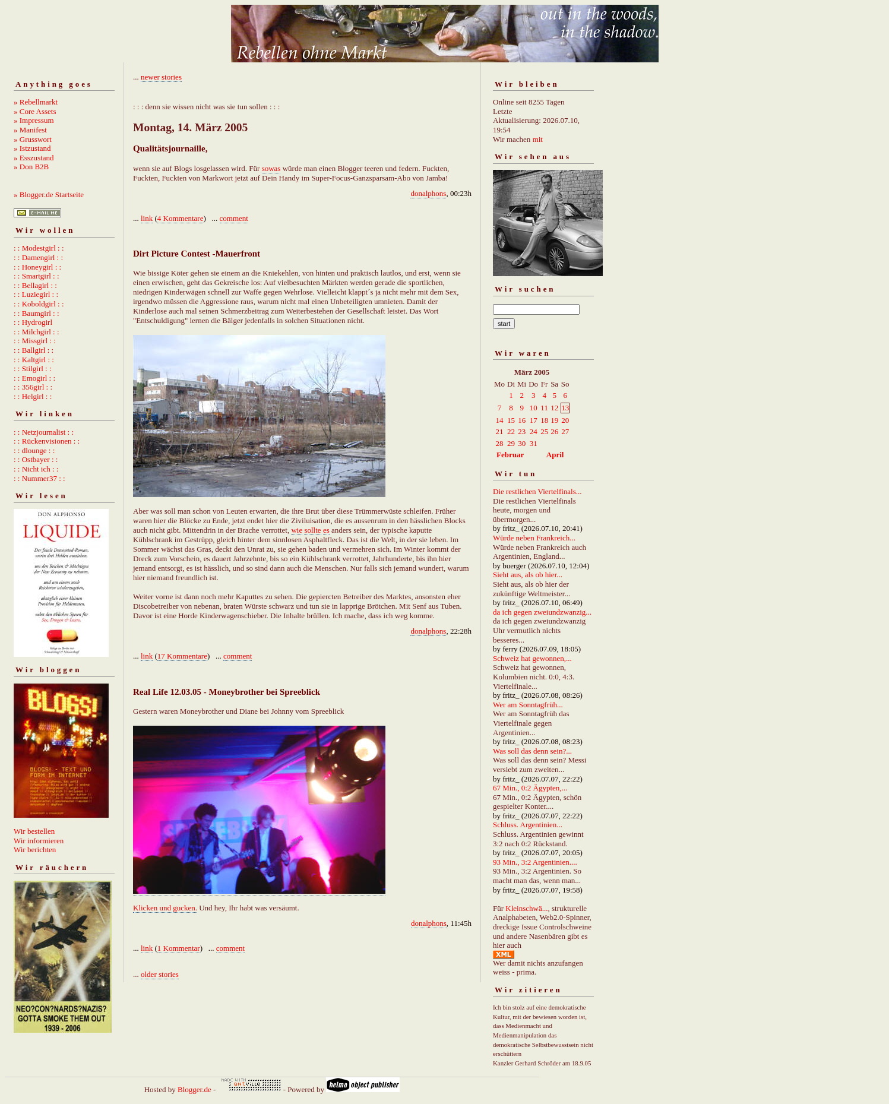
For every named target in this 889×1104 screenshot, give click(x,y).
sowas (271, 168)
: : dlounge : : (34, 450)
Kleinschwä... (526, 908)
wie (296, 530)
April (555, 454)
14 (500, 420)
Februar (510, 454)
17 (533, 420)
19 (554, 420)
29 (511, 443)
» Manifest (30, 129)
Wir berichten (35, 849)
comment (234, 218)
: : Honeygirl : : (37, 266)
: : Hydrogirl (33, 322)
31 (533, 443)
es (326, 530)
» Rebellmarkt (36, 101)
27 (565, 431)
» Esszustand (34, 157)
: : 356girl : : (33, 386)
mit (538, 139)
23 (522, 431)
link (147, 218)
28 (500, 443)
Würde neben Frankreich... (534, 537)
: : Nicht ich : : (36, 468)
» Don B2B (31, 166)
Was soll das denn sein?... (532, 750)
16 (522, 420)
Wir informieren (39, 840)
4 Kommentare (180, 218)
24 (533, 431)
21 (500, 431)
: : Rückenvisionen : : (47, 440)
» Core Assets (35, 111)
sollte (312, 530)
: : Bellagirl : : (35, 285)
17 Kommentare (182, 655)
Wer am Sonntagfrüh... (528, 704)
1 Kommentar (178, 948)
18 (544, 420)
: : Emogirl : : (34, 378)
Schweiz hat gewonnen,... (532, 658)
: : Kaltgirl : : (34, 359)
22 (511, 431)
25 (544, 431)
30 (522, 443)
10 (533, 407)
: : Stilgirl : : (33, 368)
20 (565, 420)
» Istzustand (32, 148)
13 (565, 407)
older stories (160, 974)
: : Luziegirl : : (36, 294)
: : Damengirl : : (38, 257)
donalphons (428, 193)
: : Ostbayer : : (36, 459)
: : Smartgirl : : (36, 275)
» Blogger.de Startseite (49, 194)
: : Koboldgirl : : (39, 303)
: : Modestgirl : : (39, 247)
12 (554, 407)
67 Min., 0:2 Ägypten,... (530, 787)
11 (544, 407)
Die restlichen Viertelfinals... (537, 491)
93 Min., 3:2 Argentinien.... (535, 862)
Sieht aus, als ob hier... (527, 574)
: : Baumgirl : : (36, 313)
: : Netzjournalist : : (44, 432)
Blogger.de (194, 1089)
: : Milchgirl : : (36, 331)
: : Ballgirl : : (33, 350)
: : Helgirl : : (33, 396)
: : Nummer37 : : (39, 478)
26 (554, 431)
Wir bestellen (34, 831)
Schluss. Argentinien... (527, 824)
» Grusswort (33, 139)
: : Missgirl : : (35, 340)
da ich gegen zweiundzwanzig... (542, 612)
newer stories (161, 76)
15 (511, 420)
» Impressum (34, 120)
